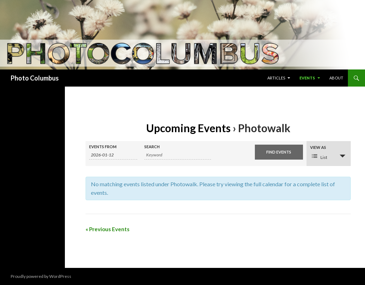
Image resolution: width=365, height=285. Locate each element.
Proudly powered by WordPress (41, 276)
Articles (276, 78)
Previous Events (107, 229)
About (336, 78)
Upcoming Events (188, 127)
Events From (103, 147)
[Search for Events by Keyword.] (177, 155)
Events (307, 78)
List (319, 156)
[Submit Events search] (279, 152)
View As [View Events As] (318, 147)
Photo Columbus (35, 78)
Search (152, 147)
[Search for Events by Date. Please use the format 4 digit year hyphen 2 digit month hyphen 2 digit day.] (113, 155)
